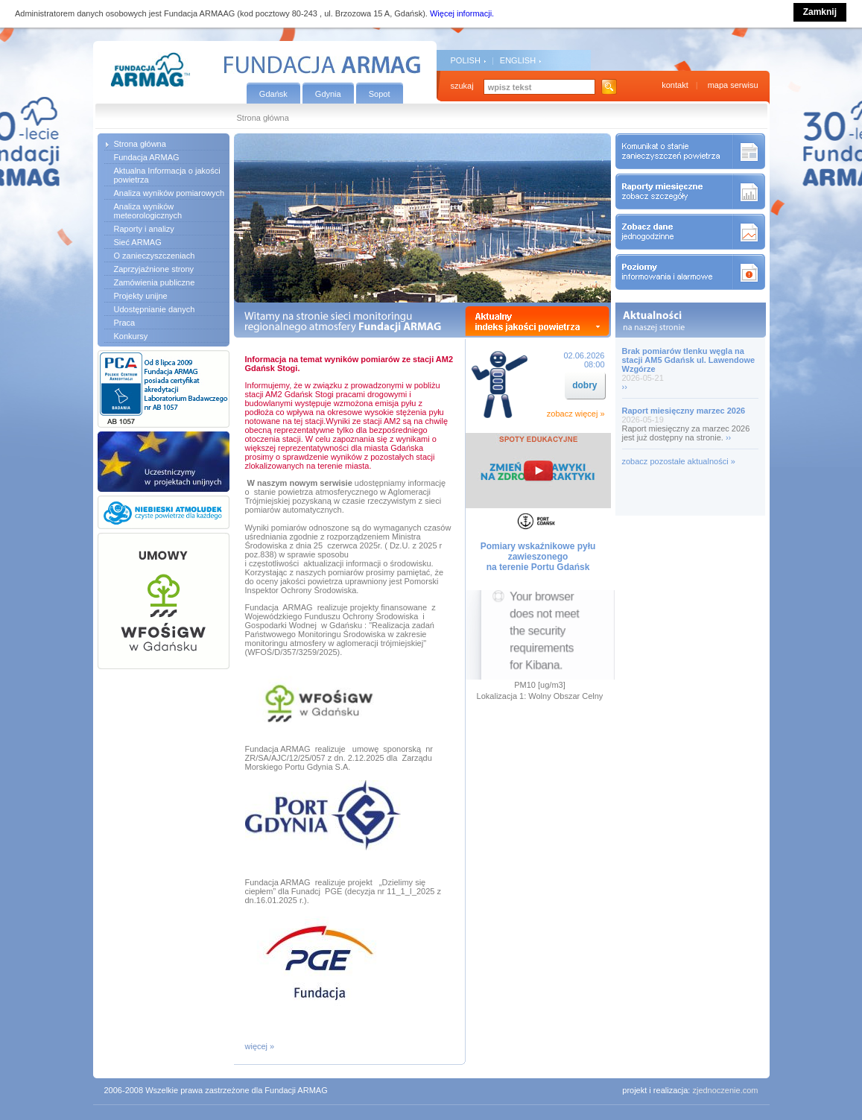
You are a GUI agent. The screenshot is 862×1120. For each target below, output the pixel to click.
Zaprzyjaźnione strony (154, 269)
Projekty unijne (141, 295)
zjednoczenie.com (725, 1090)
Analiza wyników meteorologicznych (148, 211)
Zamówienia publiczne (154, 282)
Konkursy (131, 336)
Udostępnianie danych (154, 309)
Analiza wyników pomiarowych (169, 193)
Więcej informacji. (462, 13)
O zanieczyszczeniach (154, 255)
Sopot (379, 93)
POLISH (466, 60)
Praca (125, 322)
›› (624, 386)
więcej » (260, 1046)
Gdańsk (273, 93)
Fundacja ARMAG (147, 157)
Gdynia (328, 93)
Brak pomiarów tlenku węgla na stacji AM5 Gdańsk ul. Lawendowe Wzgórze (688, 360)
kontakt (675, 84)
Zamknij (820, 12)
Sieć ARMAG (138, 242)
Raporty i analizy (144, 228)
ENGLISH (518, 60)
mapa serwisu (733, 84)
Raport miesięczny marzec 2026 (684, 410)
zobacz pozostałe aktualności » (678, 461)
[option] (422, 218)
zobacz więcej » (576, 413)
